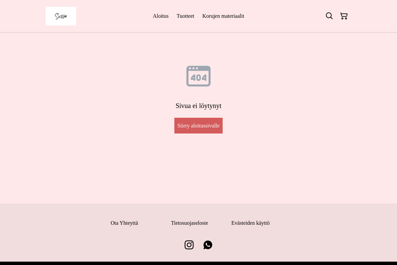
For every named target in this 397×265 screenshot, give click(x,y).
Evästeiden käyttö (250, 223)
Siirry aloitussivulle (198, 125)
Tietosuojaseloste (189, 223)
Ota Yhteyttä (124, 223)
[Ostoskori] (344, 16)
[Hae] (329, 16)
